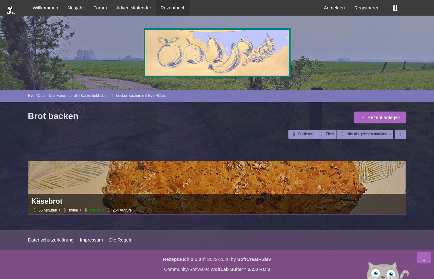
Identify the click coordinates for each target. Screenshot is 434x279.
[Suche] (395, 8)
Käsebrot (46, 201)
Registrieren (367, 7)
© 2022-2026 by (217, 259)
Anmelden (334, 7)
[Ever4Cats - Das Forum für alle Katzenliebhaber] (217, 52)
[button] (302, 134)
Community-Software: (217, 269)
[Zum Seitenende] (424, 257)
